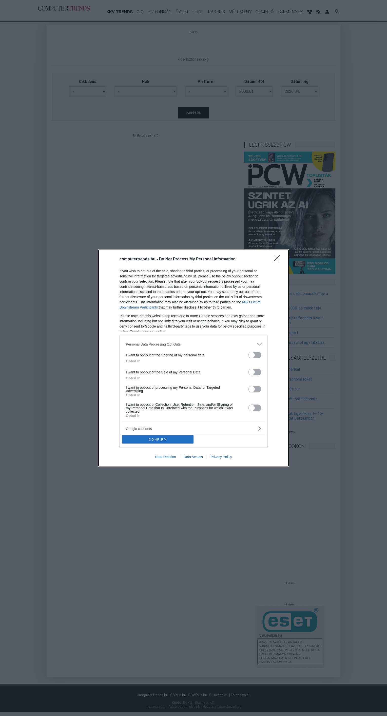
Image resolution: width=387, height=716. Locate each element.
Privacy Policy (221, 457)
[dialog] (193, 358)
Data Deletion (165, 457)
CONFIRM (158, 439)
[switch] (254, 355)
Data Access (193, 457)
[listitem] (193, 344)
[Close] (279, 259)
